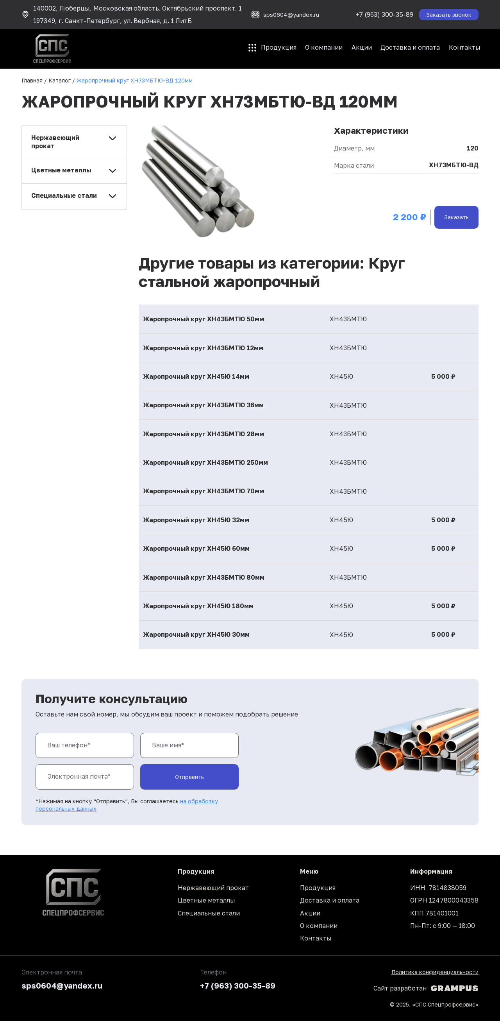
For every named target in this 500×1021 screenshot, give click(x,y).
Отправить (189, 777)
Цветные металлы (206, 900)
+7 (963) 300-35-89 (384, 14)
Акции (362, 47)
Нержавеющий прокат (213, 888)
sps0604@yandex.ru (61, 985)
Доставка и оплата (410, 47)
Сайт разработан (426, 988)
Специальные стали (209, 913)
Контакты (464, 47)
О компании (324, 47)
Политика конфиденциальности (435, 972)
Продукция (278, 47)
